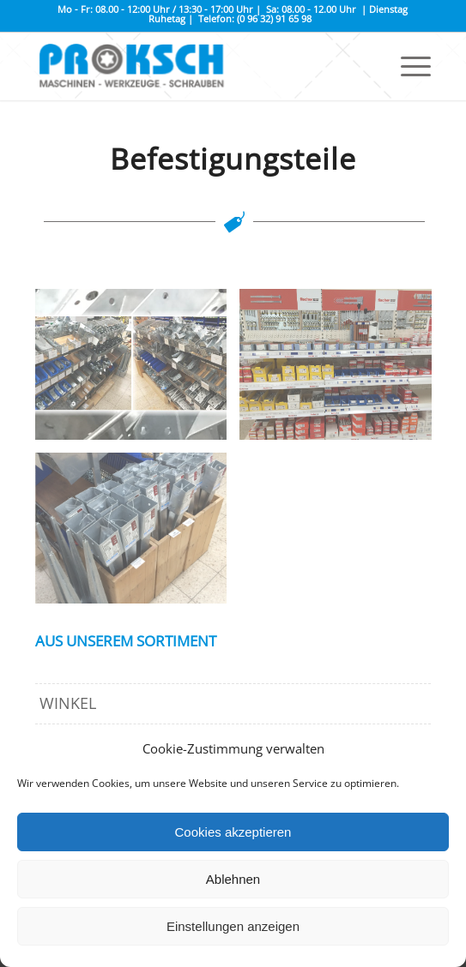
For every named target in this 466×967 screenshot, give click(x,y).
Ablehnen (233, 879)
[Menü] (407, 66)
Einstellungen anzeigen (233, 926)
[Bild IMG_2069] (137, 534)
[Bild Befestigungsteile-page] (137, 371)
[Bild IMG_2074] (342, 371)
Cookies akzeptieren (233, 832)
